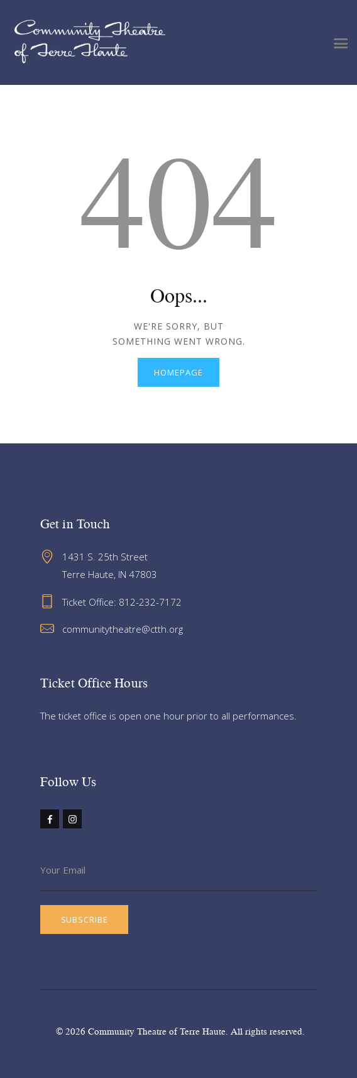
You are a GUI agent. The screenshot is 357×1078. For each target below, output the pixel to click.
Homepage (178, 372)
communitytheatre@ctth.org (122, 629)
